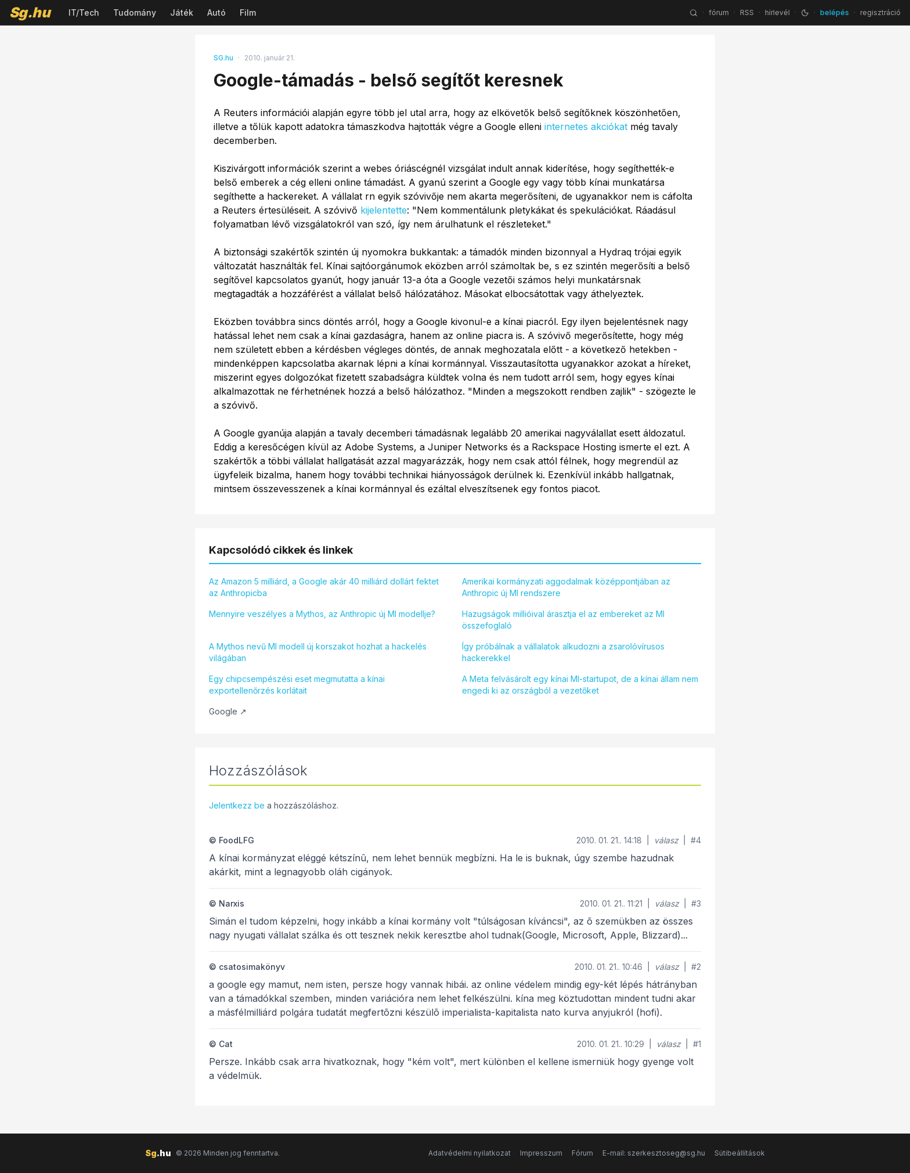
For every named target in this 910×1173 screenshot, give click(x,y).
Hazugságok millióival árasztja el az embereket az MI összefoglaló (563, 619)
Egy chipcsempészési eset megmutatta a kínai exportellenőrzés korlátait (297, 684)
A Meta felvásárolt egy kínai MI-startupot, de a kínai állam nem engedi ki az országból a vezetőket (580, 684)
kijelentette (383, 210)
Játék (181, 12)
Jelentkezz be (237, 805)
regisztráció (880, 12)
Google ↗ (228, 711)
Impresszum (541, 1153)
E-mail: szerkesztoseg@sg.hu (653, 1153)
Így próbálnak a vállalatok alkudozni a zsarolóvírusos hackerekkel (563, 652)
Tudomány (134, 12)
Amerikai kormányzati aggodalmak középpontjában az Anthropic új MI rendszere (566, 587)
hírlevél (777, 12)
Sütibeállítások (739, 1153)
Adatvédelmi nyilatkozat (469, 1153)
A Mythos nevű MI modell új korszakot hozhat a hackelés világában (318, 652)
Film (248, 12)
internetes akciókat (585, 126)
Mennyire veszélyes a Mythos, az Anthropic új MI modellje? (322, 614)
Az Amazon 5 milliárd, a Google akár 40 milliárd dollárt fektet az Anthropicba (324, 587)
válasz (666, 840)
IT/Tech (83, 12)
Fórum (582, 1153)
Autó (216, 12)
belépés (834, 12)
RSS (747, 12)
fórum (719, 12)
